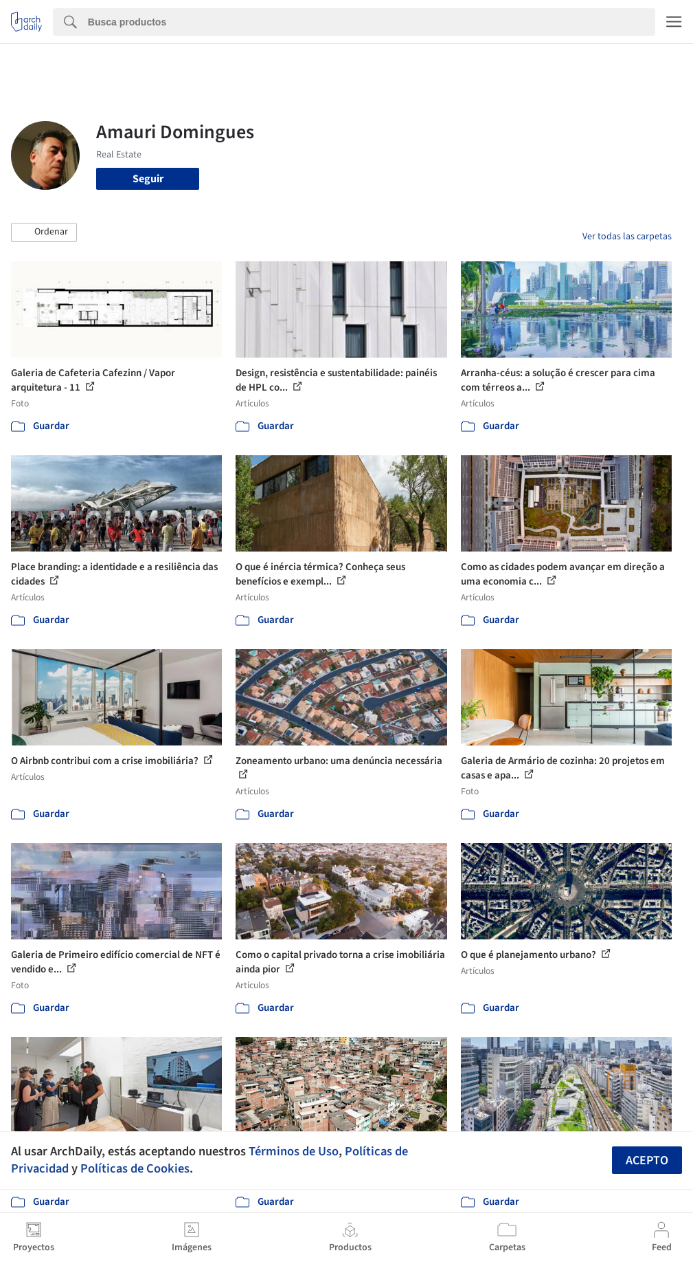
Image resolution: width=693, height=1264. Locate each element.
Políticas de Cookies (135, 1168)
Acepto (647, 1160)
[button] (44, 232)
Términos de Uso (294, 1151)
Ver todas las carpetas (627, 236)
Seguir (148, 178)
